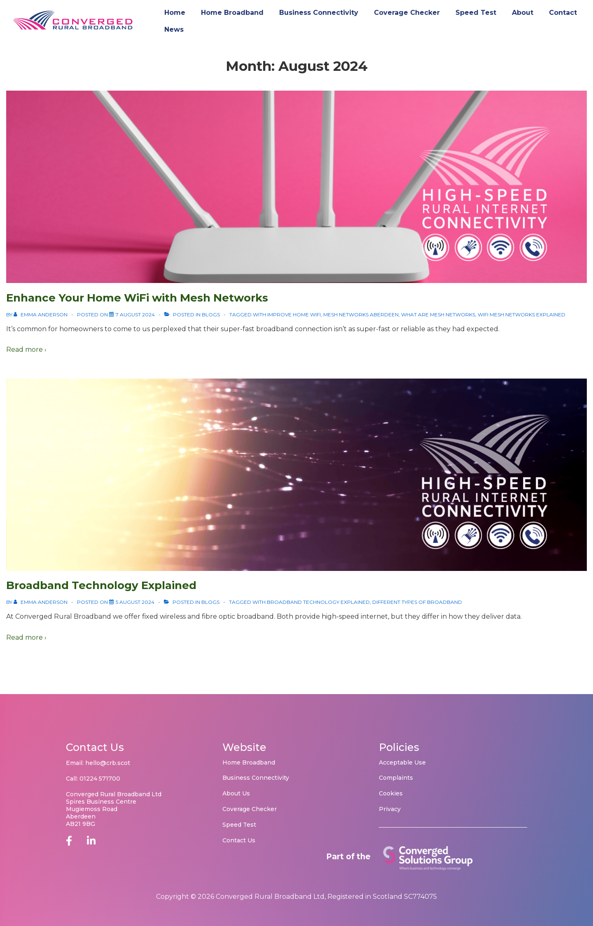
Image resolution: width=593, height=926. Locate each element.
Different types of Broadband (417, 602)
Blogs (211, 314)
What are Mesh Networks (438, 314)
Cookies (391, 793)
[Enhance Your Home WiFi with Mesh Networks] (135, 314)
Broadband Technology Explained (101, 585)
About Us (236, 793)
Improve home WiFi (294, 314)
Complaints (396, 777)
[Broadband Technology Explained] (135, 602)
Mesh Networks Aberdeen (361, 314)
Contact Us (238, 840)
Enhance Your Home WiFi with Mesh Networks (137, 297)
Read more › (26, 349)
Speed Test (475, 12)
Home (174, 12)
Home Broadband (232, 12)
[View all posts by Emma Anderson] (41, 314)
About (522, 12)
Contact (563, 12)
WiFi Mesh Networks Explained (521, 314)
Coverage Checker (407, 12)
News (174, 29)
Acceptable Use (402, 762)
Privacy (390, 809)
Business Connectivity (318, 12)
